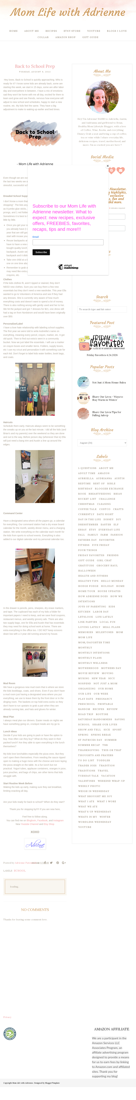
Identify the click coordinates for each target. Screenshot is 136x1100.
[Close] (107, 165)
